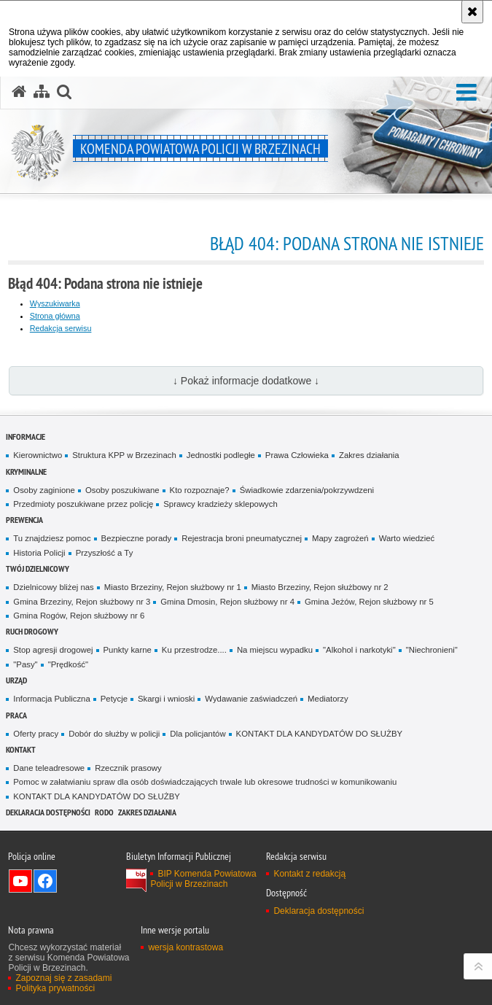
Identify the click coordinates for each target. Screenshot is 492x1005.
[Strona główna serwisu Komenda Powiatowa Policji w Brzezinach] (19, 92)
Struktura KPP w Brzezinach (124, 455)
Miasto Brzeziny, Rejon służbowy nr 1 (172, 587)
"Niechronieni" (432, 649)
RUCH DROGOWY (32, 631)
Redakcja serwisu (61, 328)
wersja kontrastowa (185, 947)
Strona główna (55, 315)
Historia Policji (39, 552)
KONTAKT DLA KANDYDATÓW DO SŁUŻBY (319, 733)
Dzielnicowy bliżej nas (53, 587)
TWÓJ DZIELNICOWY (37, 568)
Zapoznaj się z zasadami (63, 978)
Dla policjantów (197, 733)
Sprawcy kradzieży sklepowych (220, 504)
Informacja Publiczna (51, 698)
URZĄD (16, 680)
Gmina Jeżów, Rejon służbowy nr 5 (369, 601)
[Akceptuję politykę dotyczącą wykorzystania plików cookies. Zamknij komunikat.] (472, 11)
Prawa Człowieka (297, 455)
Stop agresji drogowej (53, 649)
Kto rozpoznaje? (200, 490)
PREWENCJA (24, 519)
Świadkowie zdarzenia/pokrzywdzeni (307, 490)
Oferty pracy (35, 733)
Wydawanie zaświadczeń (251, 698)
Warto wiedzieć (407, 538)
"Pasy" (25, 664)
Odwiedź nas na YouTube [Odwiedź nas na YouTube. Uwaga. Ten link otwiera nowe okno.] (20, 881)
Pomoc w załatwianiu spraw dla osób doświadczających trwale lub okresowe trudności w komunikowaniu (205, 781)
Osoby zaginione (44, 490)
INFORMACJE (25, 436)
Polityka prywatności (55, 988)
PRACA (16, 715)
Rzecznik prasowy (128, 768)
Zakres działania (369, 455)
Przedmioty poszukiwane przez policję (83, 504)
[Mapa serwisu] (42, 92)
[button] (466, 92)
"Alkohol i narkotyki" (359, 649)
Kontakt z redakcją (309, 874)
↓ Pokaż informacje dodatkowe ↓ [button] (246, 381)
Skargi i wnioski (166, 698)
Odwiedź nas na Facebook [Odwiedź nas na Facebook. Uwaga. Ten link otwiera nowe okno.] (45, 881)
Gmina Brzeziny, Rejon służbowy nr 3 (81, 601)
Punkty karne (128, 649)
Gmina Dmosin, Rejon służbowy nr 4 (227, 601)
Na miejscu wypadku (275, 649)
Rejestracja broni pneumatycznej (241, 538)
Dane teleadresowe (49, 768)
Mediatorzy (328, 698)
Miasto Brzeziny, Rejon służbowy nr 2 (319, 587)
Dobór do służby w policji (114, 733)
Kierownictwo (37, 455)
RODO (104, 812)
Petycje (114, 698)
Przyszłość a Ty (104, 552)
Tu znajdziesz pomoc (51, 538)
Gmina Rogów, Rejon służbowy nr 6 (78, 615)
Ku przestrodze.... (194, 649)
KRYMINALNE (26, 471)
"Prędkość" (68, 664)
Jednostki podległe (221, 455)
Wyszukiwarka (55, 303)
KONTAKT (21, 749)
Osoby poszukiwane (122, 490)
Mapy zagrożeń (340, 538)
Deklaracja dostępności (48, 812)
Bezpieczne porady (136, 538)
